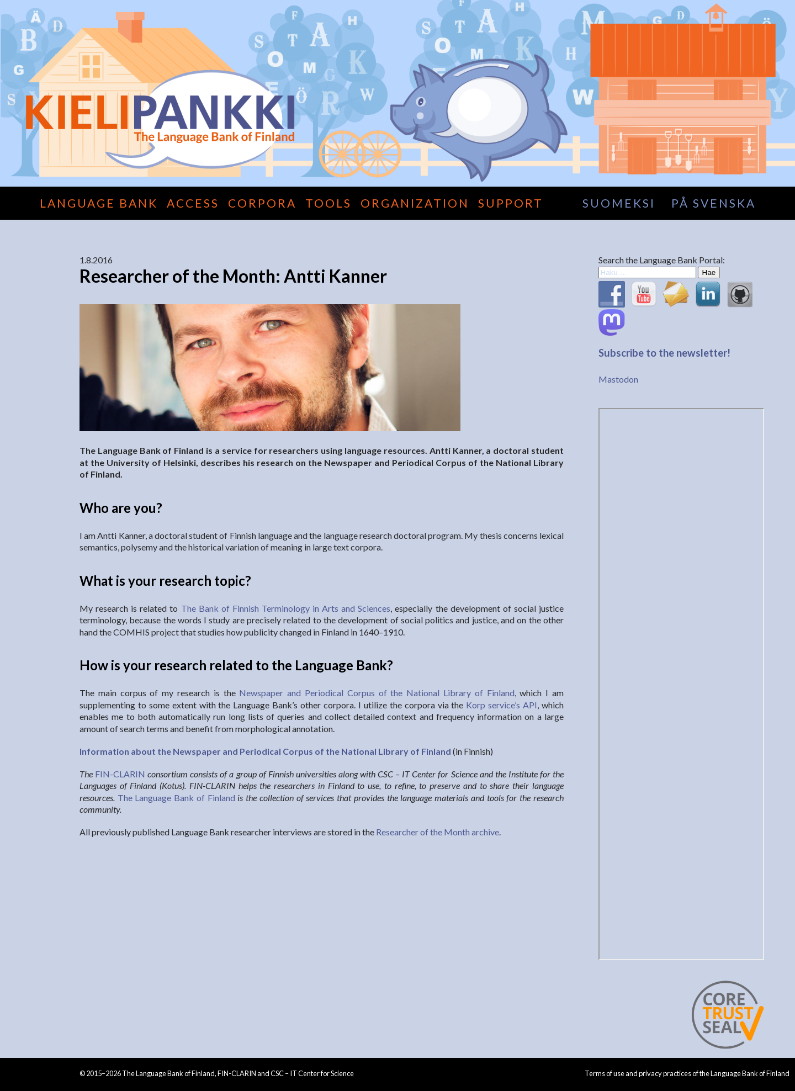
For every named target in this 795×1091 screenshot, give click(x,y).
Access (193, 203)
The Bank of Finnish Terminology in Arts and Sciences (286, 608)
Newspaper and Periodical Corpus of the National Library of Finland (376, 692)
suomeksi (618, 203)
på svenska (713, 203)
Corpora (262, 203)
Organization (415, 203)
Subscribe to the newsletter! (664, 353)
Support (510, 203)
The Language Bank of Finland (176, 797)
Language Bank (99, 203)
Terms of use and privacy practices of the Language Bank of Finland (687, 1073)
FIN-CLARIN (120, 774)
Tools (328, 203)
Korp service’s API (501, 705)
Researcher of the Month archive (437, 832)
